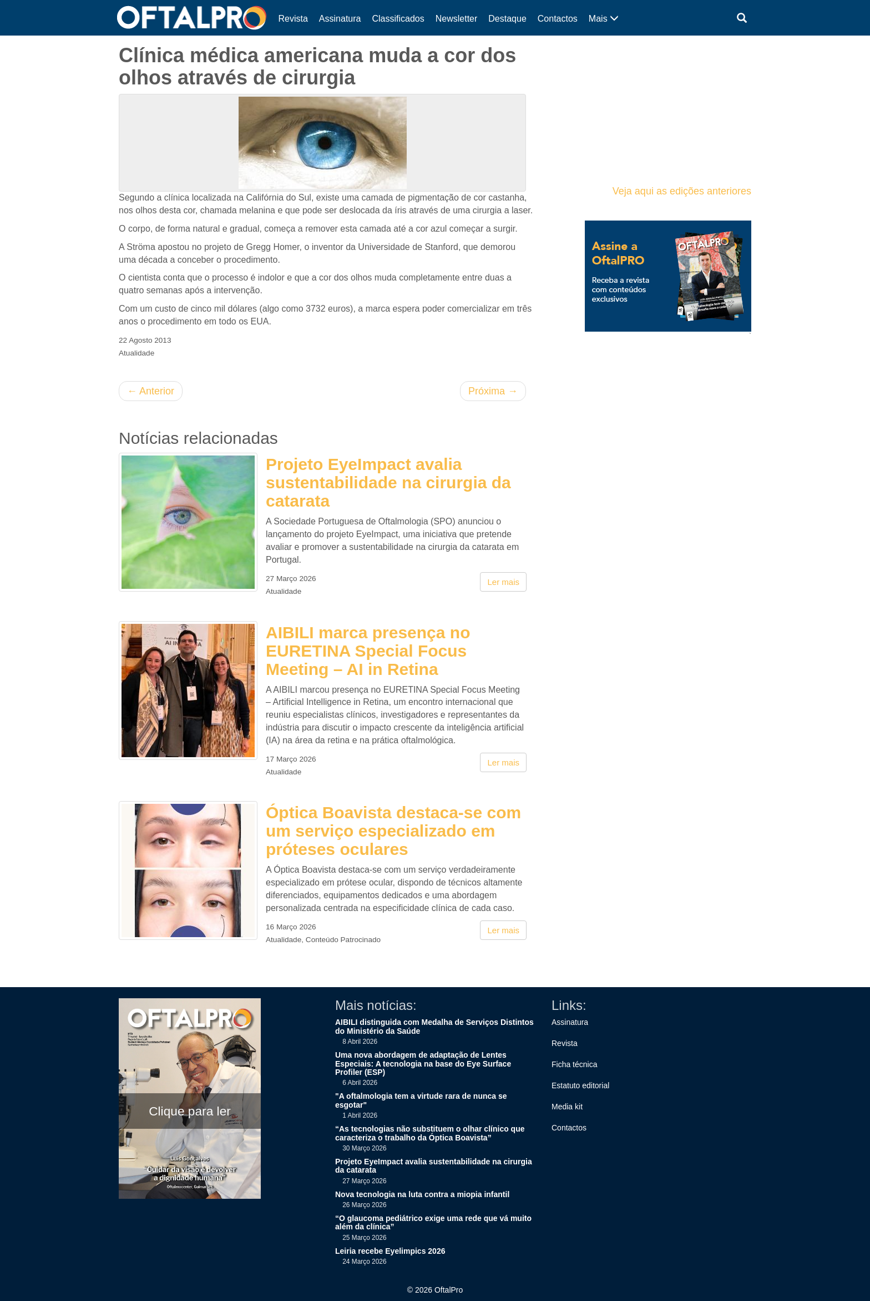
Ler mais (503, 582)
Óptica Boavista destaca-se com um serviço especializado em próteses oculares (393, 830)
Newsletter (457, 18)
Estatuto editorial (580, 1085)
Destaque (507, 18)
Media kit (567, 1106)
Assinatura (340, 18)
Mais (604, 18)
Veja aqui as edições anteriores (682, 191)
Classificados (398, 18)
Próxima (493, 391)
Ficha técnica (574, 1064)
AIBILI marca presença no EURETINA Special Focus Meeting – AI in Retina (368, 650)
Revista (293, 18)
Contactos (558, 18)
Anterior (150, 391)
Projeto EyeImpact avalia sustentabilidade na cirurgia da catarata (388, 482)
